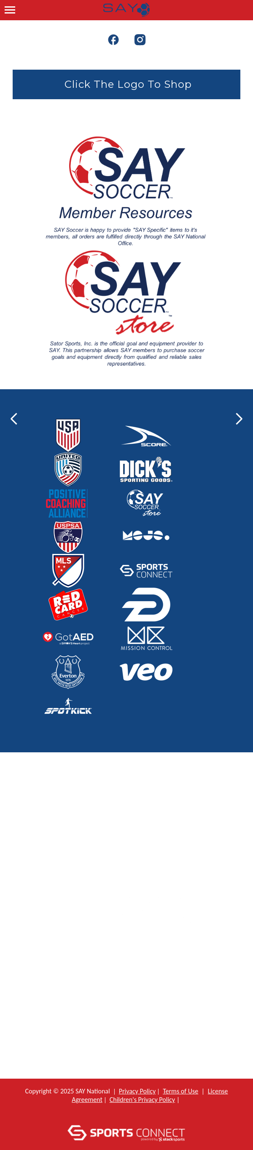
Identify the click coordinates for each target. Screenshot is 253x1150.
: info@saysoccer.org (132, 853)
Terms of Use (180, 1091)
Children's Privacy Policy (142, 1100)
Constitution (133, 1020)
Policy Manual (133, 1000)
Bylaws (133, 1040)
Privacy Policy (137, 1091)
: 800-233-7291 (132, 838)
